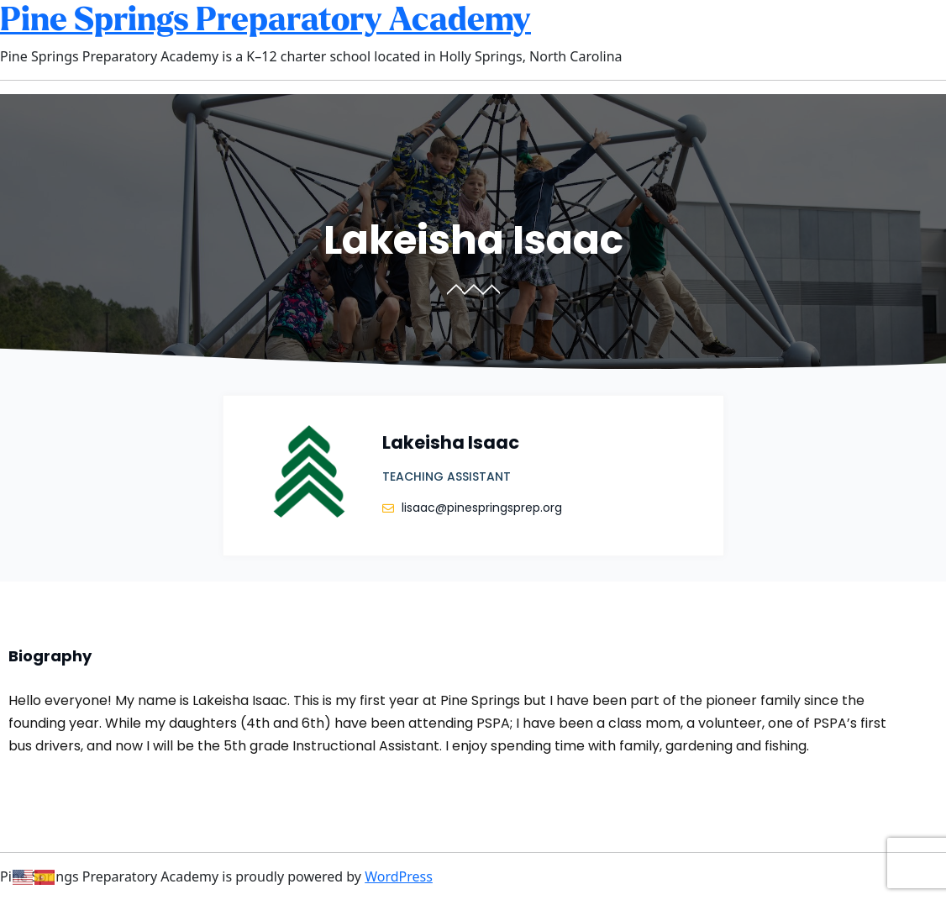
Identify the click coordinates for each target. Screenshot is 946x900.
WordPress (399, 876)
